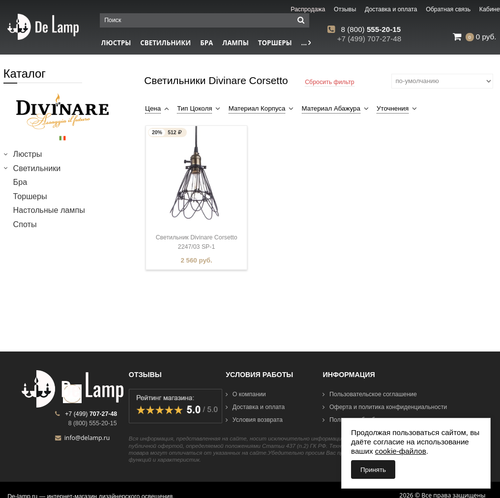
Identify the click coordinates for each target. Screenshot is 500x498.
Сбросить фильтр (329, 82)
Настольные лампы (49, 209)
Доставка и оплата (255, 407)
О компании (246, 394)
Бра (206, 42)
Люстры (27, 153)
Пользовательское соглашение (369, 394)
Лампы (235, 42)
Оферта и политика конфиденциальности (385, 407)
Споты (25, 224)
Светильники (165, 42)
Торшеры (275, 42)
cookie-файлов (400, 451)
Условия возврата (254, 419)
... (306, 42)
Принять (373, 469)
